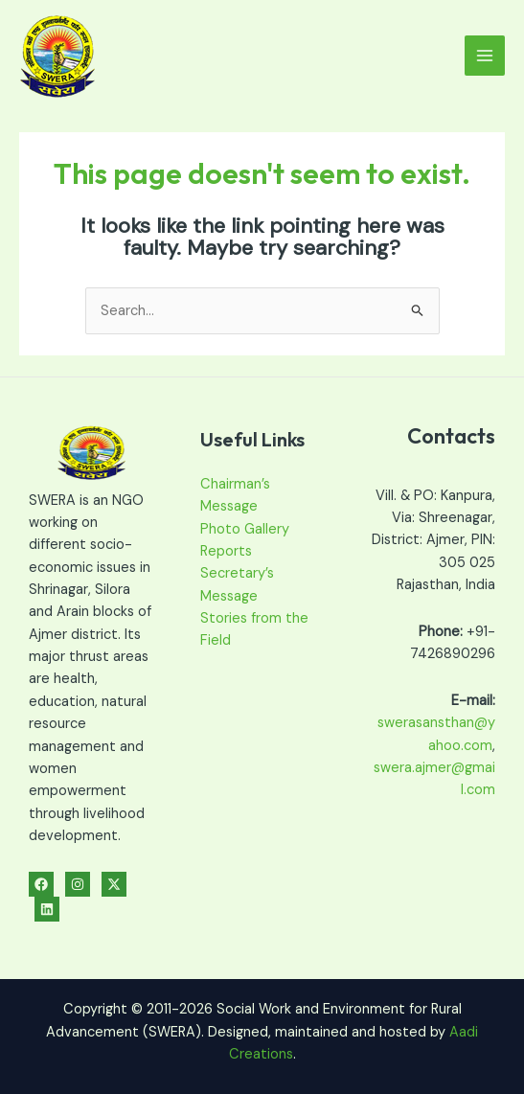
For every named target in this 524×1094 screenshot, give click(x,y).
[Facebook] (41, 884)
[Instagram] (77, 884)
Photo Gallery (244, 529)
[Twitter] (114, 884)
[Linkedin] (46, 909)
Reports (226, 551)
